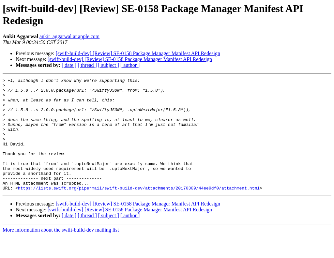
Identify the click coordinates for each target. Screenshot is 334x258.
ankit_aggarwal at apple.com (69, 36)
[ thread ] (87, 65)
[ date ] (69, 65)
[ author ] (130, 65)
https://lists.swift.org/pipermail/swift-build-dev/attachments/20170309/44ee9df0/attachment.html (139, 210)
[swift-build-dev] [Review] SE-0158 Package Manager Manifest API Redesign (138, 53)
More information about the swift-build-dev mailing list (61, 252)
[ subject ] (108, 65)
